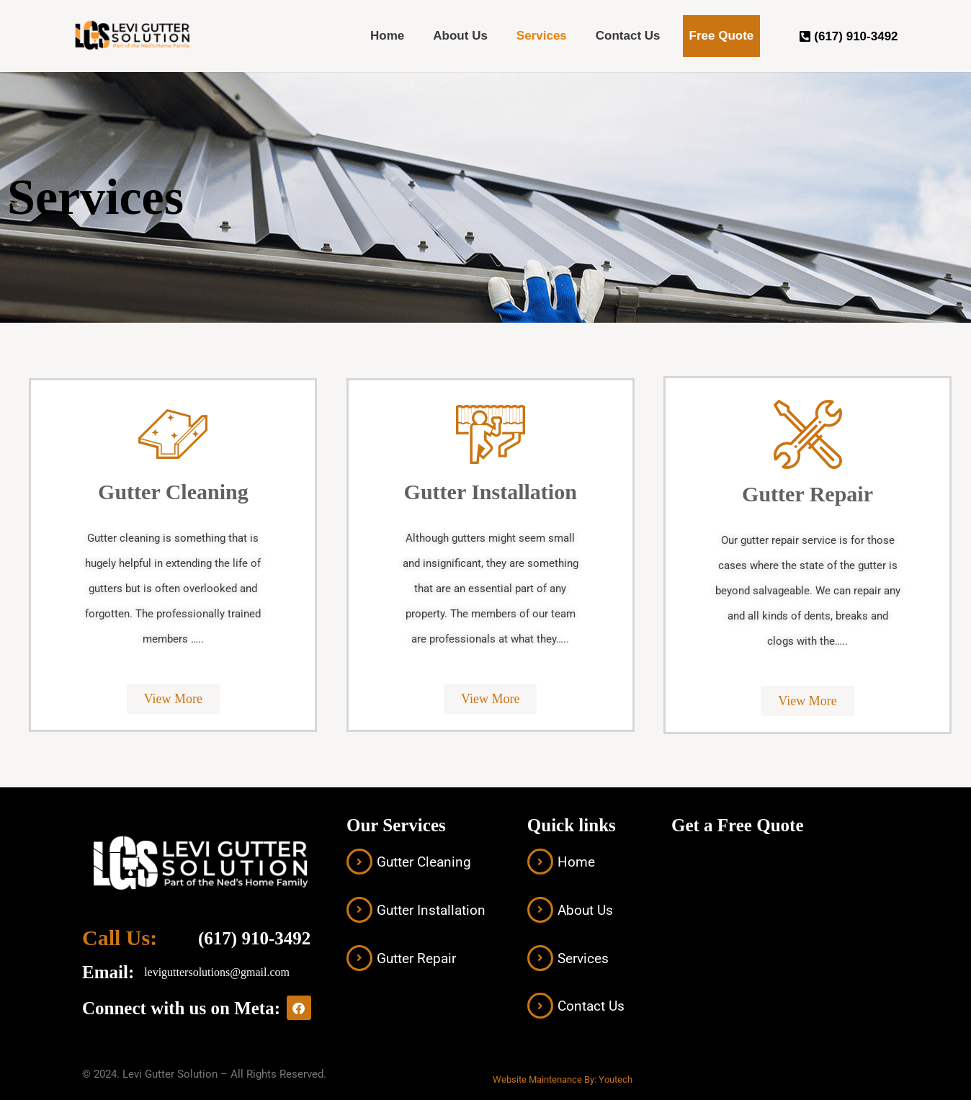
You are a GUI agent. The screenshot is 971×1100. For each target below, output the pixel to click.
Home (387, 36)
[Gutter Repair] (359, 958)
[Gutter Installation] (359, 910)
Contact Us (628, 36)
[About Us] (540, 910)
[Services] (540, 958)
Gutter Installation (431, 910)
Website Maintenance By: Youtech (562, 1079)
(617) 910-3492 (254, 938)
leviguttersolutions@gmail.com (217, 972)
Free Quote (721, 36)
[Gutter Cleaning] (359, 862)
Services (541, 36)
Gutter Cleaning (424, 862)
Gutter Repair (416, 958)
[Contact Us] (540, 1006)
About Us (460, 36)
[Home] (540, 862)
